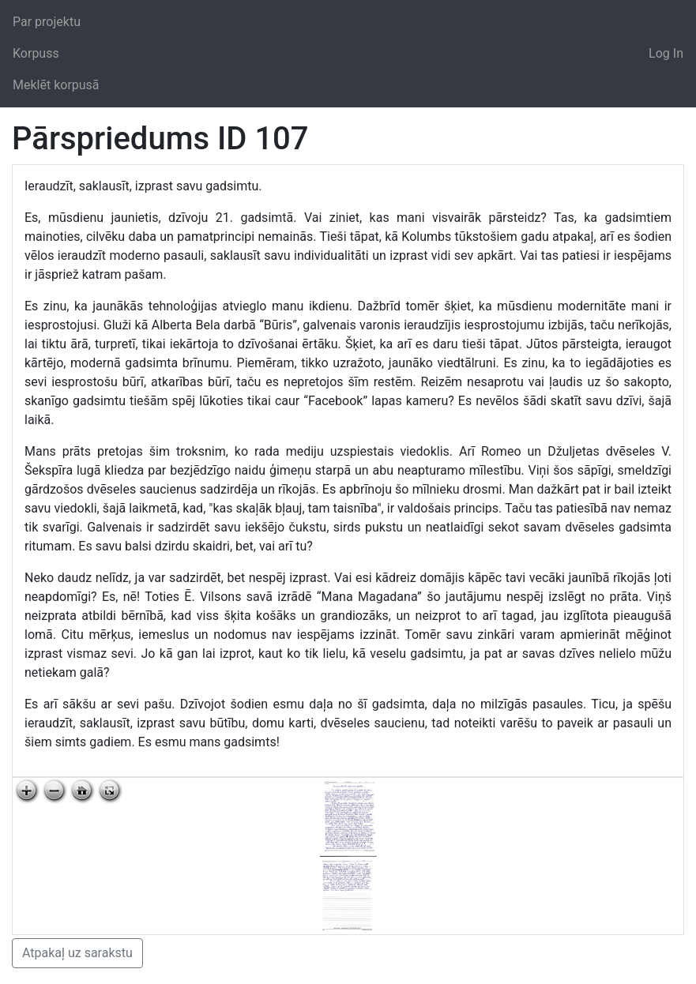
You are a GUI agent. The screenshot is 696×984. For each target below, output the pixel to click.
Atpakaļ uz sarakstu (77, 952)
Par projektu (47, 21)
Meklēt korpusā (56, 84)
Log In (666, 53)
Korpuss (36, 53)
